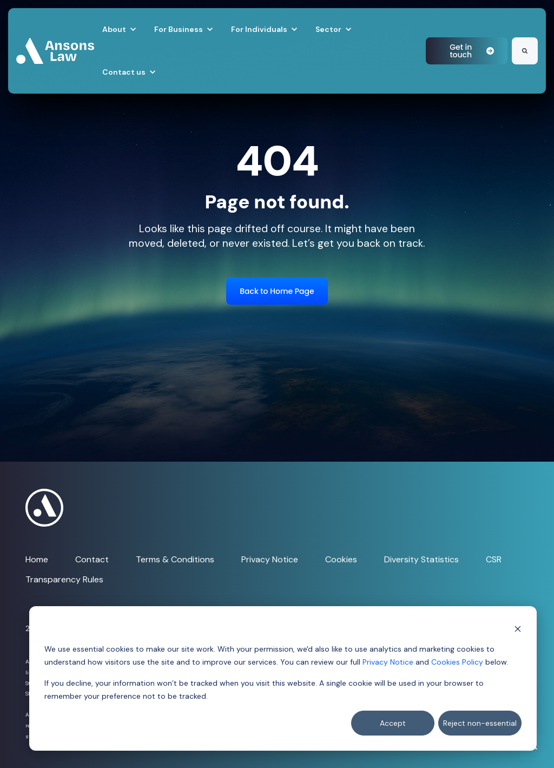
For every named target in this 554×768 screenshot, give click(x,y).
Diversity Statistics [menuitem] (421, 559)
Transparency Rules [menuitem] (64, 579)
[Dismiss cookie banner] (518, 628)
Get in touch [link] (472, 51)
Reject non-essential (480, 723)
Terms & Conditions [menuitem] (175, 559)
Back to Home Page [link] (277, 291)
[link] (55, 50)
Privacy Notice (387, 662)
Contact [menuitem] (92, 559)
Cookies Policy (457, 662)
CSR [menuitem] (494, 559)
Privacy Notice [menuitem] (269, 559)
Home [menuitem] (36, 559)
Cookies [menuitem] (341, 559)
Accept (393, 723)
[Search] (525, 50)
